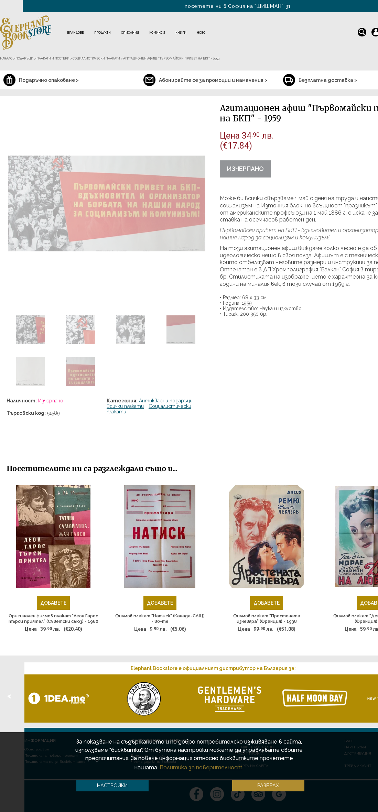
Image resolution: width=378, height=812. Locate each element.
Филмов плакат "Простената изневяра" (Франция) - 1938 (266, 618)
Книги (180, 32)
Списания (130, 32)
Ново (201, 32)
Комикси (157, 32)
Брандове (75, 32)
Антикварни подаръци (166, 400)
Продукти (102, 32)
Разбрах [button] (268, 785)
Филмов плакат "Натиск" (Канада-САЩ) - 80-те (160, 618)
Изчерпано (245, 168)
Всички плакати (125, 406)
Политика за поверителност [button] (201, 767)
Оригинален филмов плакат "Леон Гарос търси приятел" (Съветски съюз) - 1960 (53, 618)
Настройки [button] (112, 785)
